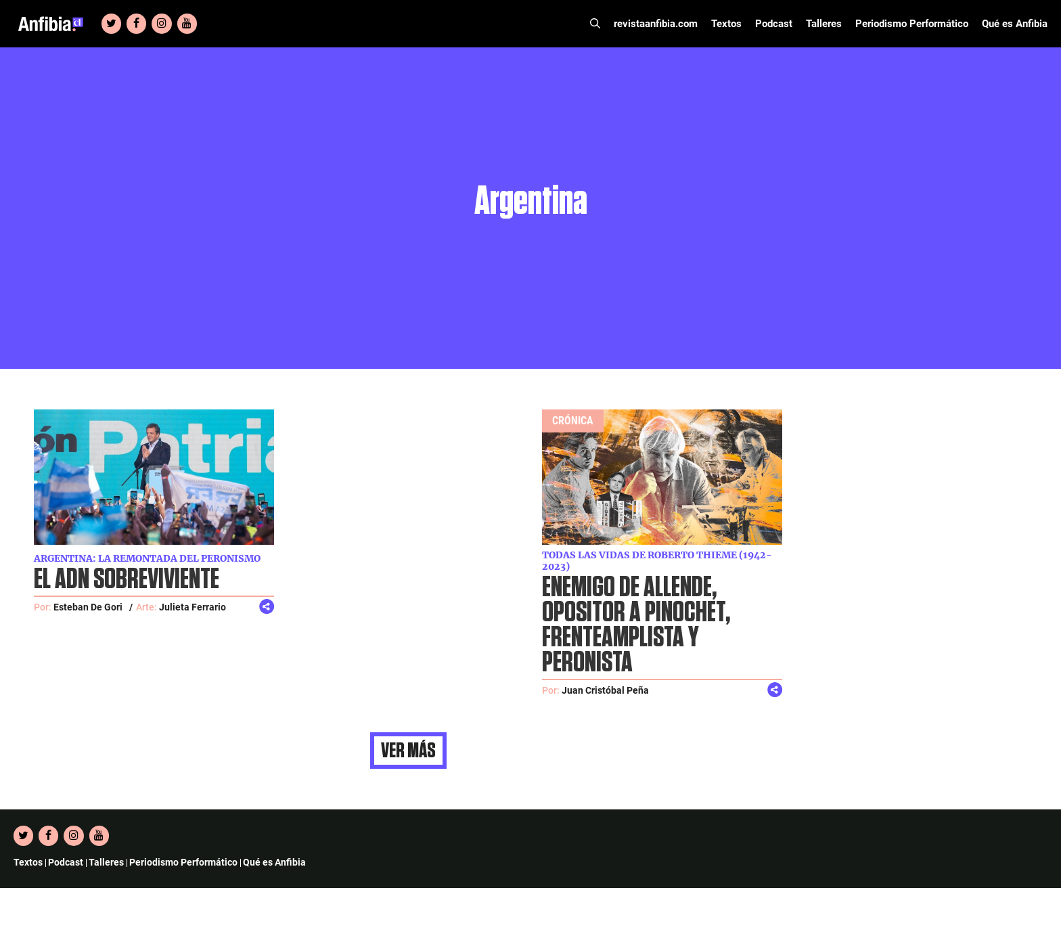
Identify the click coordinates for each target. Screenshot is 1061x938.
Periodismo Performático (911, 24)
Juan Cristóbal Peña (605, 690)
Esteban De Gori (87, 607)
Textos (726, 24)
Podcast (773, 24)
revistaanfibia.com (656, 24)
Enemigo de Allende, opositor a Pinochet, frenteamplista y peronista (636, 625)
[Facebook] (136, 24)
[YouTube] (187, 24)
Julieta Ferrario (192, 607)
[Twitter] (111, 24)
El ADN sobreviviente (126, 579)
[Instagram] (161, 24)
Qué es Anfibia (1014, 24)
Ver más (408, 750)
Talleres (824, 24)
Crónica (572, 420)
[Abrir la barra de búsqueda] (595, 23)
